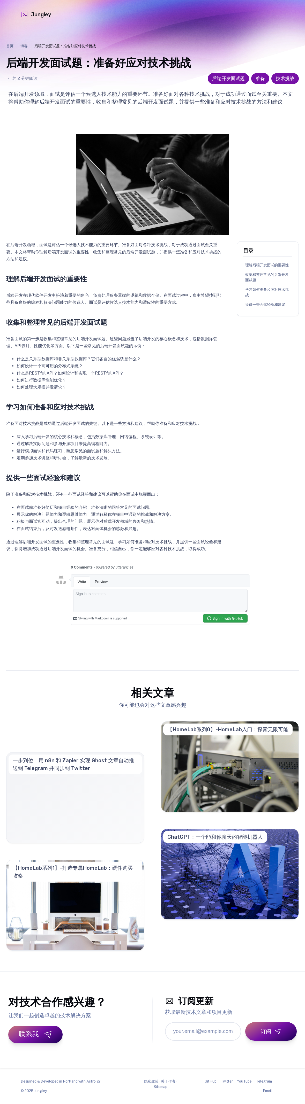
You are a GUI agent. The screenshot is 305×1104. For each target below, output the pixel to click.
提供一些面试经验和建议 (265, 304)
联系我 (35, 1034)
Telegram (264, 1081)
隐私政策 (151, 1081)
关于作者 (168, 1081)
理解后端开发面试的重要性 (267, 265)
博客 (24, 46)
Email (267, 1091)
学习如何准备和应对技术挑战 (267, 292)
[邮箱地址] (203, 1031)
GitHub (211, 1081)
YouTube (244, 1081)
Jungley (36, 14)
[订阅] (271, 1031)
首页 (9, 46)
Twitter (227, 1081)
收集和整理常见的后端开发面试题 (267, 277)
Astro (91, 1081)
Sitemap (160, 1087)
